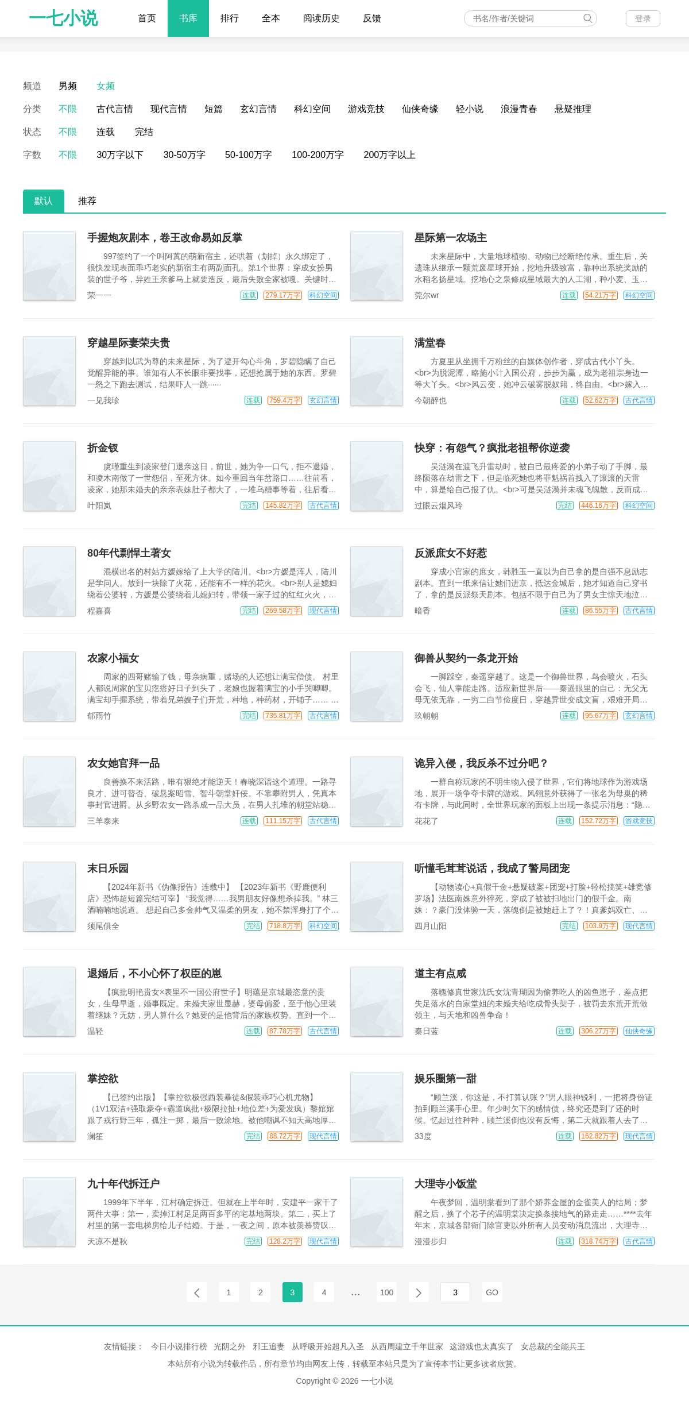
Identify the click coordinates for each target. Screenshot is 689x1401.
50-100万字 (248, 155)
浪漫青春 (519, 109)
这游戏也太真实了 (482, 1346)
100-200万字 (318, 155)
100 (386, 1292)
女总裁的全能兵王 (553, 1346)
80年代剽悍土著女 (129, 553)
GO (492, 1292)
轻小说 (469, 109)
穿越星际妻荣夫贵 (128, 343)
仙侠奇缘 (420, 109)
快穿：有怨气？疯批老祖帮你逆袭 (492, 448)
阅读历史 (321, 18)
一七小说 (63, 18)
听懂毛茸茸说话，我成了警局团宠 (492, 868)
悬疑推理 (573, 109)
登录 (643, 18)
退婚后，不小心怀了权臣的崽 (154, 973)
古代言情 (114, 109)
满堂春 (430, 343)
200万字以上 (390, 155)
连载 (105, 132)
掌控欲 (102, 1078)
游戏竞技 (366, 109)
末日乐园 (108, 868)
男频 (68, 86)
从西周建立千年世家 (407, 1346)
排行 (229, 18)
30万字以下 (120, 155)
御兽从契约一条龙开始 (466, 658)
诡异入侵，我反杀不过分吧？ (482, 763)
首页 (147, 18)
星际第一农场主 (451, 238)
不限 (68, 109)
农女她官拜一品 (123, 763)
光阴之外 (230, 1346)
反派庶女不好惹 (451, 553)
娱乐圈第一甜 (446, 1078)
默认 (43, 201)
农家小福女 (113, 658)
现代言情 (168, 109)
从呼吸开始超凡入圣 (328, 1346)
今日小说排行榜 (179, 1346)
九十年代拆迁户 (123, 1184)
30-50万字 (185, 155)
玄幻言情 (258, 109)
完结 (144, 132)
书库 (188, 18)
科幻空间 (312, 109)
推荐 (87, 201)
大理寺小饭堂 (446, 1184)
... (356, 1291)
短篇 (213, 109)
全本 (271, 18)
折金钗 (102, 448)
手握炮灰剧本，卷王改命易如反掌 (164, 238)
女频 (105, 86)
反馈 (372, 18)
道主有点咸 (440, 973)
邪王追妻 (269, 1346)
